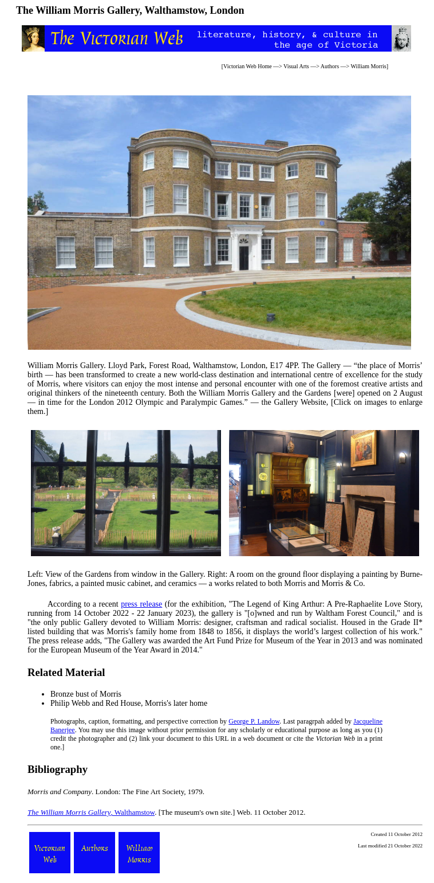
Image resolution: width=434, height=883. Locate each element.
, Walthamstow (91, 812)
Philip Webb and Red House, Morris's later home (128, 703)
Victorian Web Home (247, 66)
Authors (330, 66)
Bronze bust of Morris (85, 694)
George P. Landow (253, 721)
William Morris (368, 66)
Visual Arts (296, 66)
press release (141, 604)
